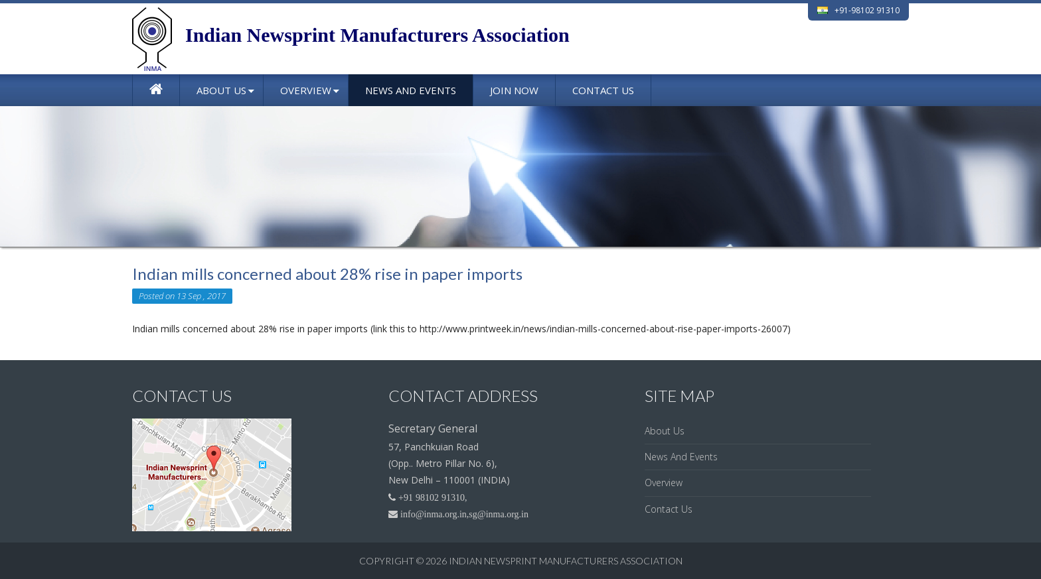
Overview (305, 90)
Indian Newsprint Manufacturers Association (565, 560)
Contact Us (603, 90)
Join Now (514, 90)
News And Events (410, 90)
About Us (221, 90)
